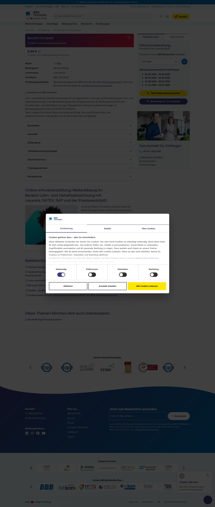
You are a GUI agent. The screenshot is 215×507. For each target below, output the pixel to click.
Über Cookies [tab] (148, 228)
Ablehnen (68, 286)
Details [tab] (107, 228)
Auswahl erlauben (107, 286)
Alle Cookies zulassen (147, 286)
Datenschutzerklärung (147, 258)
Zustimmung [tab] (66, 228)
